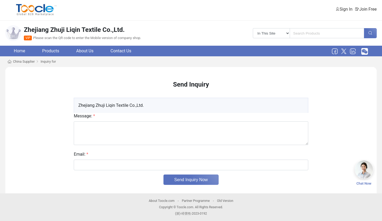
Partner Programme (196, 201)
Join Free (368, 9)
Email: (81, 154)
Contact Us (120, 50)
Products (50, 50)
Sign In (346, 9)
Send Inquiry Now (191, 179)
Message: (84, 115)
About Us (84, 50)
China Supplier (24, 61)
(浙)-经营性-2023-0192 (191, 213)
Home (19, 50)
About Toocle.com (162, 201)
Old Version (225, 201)
